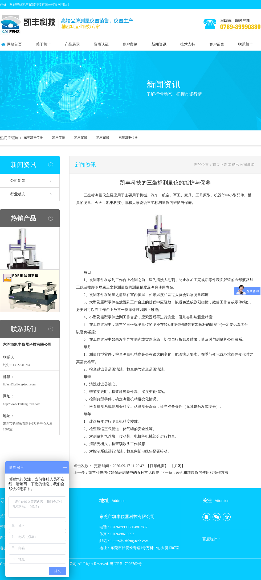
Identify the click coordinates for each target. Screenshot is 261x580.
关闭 (177, 466)
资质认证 (101, 44)
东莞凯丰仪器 (33, 137)
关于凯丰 (43, 44)
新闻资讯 (159, 44)
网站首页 (14, 44)
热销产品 (23, 218)
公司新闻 (17, 181)
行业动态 (17, 194)
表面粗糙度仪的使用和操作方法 (202, 473)
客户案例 (130, 44)
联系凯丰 (245, 44)
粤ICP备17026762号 (126, 564)
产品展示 (72, 44)
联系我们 (23, 329)
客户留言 (216, 44)
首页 (216, 165)
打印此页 (157, 466)
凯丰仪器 (58, 137)
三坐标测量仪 (95, 195)
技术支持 (187, 44)
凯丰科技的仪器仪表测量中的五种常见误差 (123, 473)
